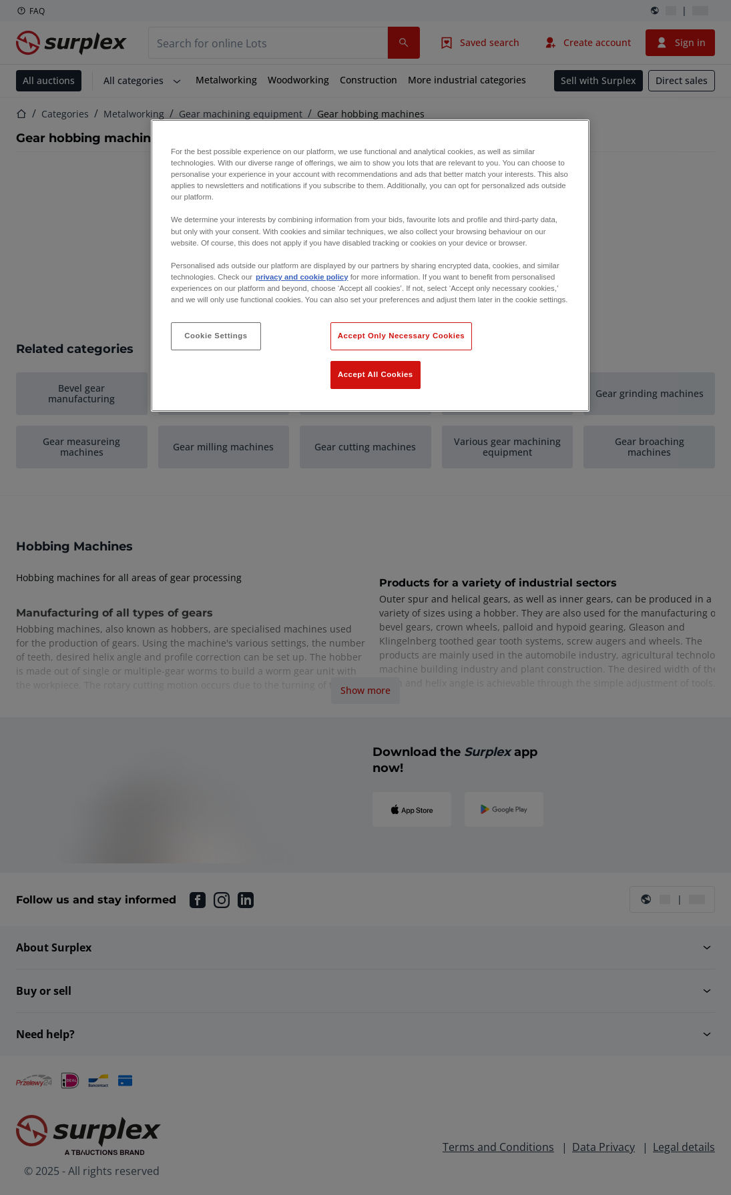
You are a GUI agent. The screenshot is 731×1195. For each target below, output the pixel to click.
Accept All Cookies (375, 374)
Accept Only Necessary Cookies (401, 336)
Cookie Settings (216, 336)
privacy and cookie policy (302, 277)
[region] (370, 265)
